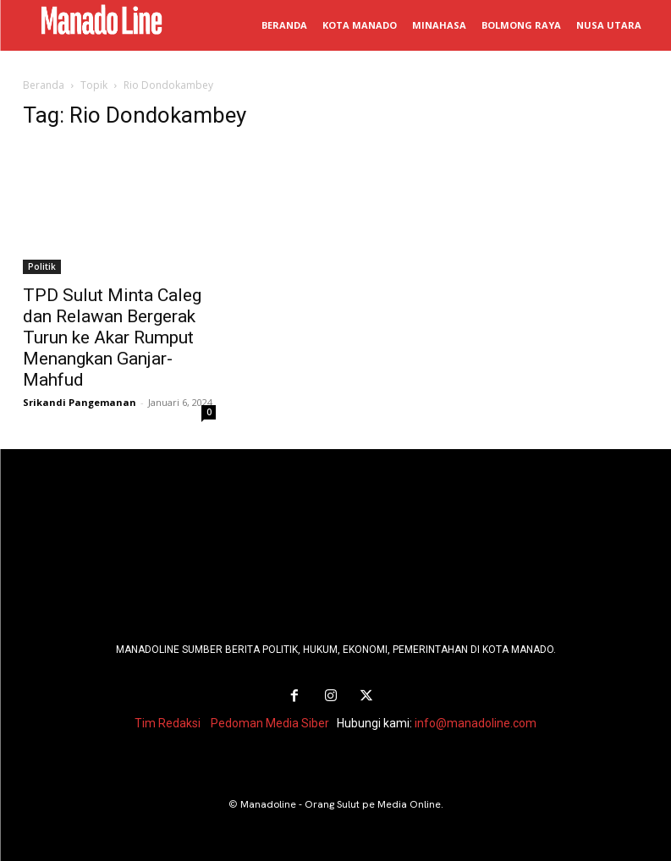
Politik (42, 266)
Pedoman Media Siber (270, 723)
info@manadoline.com (475, 723)
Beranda (43, 85)
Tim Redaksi (168, 723)
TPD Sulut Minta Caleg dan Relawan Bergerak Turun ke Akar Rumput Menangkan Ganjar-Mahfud (112, 337)
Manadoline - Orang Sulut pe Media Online (340, 804)
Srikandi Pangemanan (79, 402)
